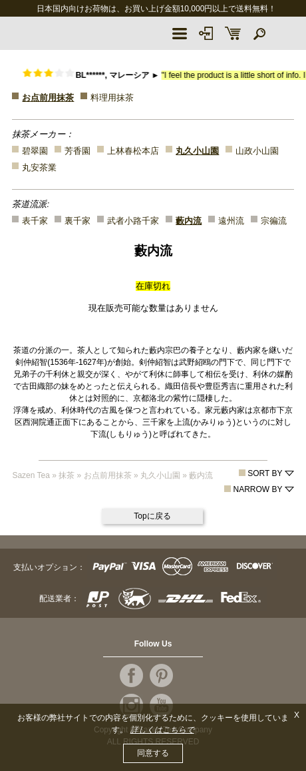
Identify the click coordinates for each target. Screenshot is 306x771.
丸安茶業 (39, 167)
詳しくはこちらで (162, 729)
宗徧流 (274, 221)
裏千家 (77, 221)
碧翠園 (35, 151)
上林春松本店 (133, 151)
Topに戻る (152, 516)
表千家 (35, 221)
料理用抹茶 (112, 98)
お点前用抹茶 (48, 98)
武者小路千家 (133, 221)
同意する (153, 753)
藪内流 (189, 221)
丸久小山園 (197, 151)
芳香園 (77, 151)
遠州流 (231, 221)
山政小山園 (257, 151)
